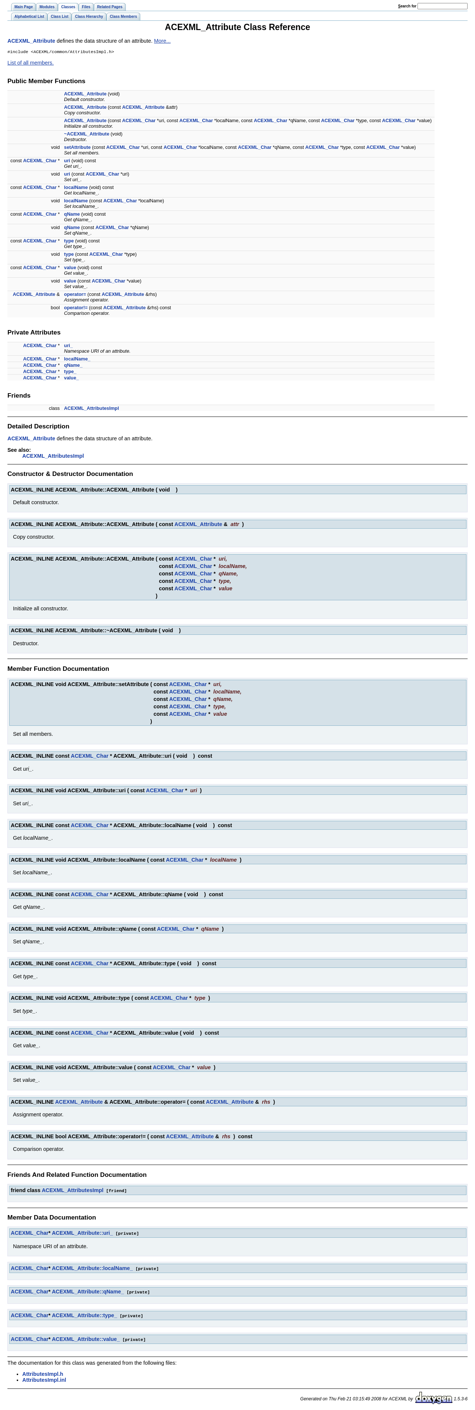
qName (72, 215)
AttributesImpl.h (42, 1372)
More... (162, 41)
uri (67, 161)
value (70, 268)
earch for (407, 6)
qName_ (73, 366)
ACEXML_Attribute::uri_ (82, 1233)
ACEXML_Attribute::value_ (86, 1338)
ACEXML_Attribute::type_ (84, 1315)
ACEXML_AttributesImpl (91, 409)
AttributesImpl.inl (44, 1378)
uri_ (68, 346)
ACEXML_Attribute (31, 41)
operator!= (76, 308)
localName (76, 188)
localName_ (77, 359)
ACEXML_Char (138, 121)
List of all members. (30, 63)
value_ (71, 378)
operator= (75, 295)
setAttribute (77, 148)
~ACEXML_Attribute (86, 134)
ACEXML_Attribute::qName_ (88, 1291)
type (69, 241)
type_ (70, 372)
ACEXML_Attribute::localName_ (92, 1268)
